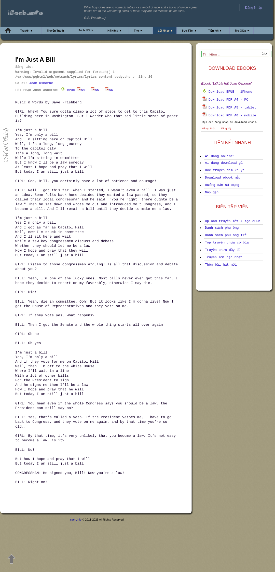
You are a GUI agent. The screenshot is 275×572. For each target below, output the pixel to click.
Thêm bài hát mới (221, 265)
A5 (95, 90)
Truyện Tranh (55, 30)
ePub (68, 90)
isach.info (75, 519)
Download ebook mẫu (223, 178)
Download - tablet (229, 108)
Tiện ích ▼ (215, 30)
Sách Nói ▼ (85, 30)
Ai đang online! (220, 156)
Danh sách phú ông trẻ (225, 235)
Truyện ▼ (26, 30)
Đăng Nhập (209, 128)
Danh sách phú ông (222, 228)
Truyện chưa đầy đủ (223, 250)
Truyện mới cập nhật (223, 257)
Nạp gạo (211, 192)
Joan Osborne (41, 83)
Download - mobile (229, 115)
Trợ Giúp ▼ (242, 30)
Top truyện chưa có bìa (227, 242)
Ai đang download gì (224, 163)
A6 (109, 90)
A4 (81, 90)
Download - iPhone (227, 92)
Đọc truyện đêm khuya (224, 170)
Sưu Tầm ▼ (189, 30)
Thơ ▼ (138, 30)
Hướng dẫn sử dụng (222, 185)
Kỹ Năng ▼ (114, 30)
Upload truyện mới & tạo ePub (232, 221)
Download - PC (225, 100)
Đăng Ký (226, 128)
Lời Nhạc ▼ (165, 30)
